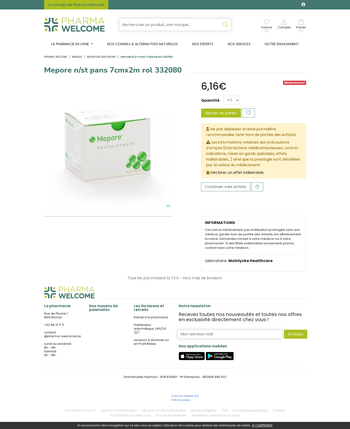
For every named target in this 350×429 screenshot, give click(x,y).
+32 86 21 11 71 (54, 325)
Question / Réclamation (119, 410)
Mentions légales (203, 410)
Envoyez (295, 334)
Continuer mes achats (225, 186)
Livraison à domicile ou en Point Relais (151, 342)
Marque (77, 57)
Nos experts (202, 44)
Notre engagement (282, 44)
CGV (224, 410)
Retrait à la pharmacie (151, 317)
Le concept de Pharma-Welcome (76, 4)
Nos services (239, 44)
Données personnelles (250, 410)
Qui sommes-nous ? (80, 410)
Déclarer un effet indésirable (237, 172)
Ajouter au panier (221, 113)
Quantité (210, 100)
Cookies (279, 410)
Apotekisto (216, 415)
